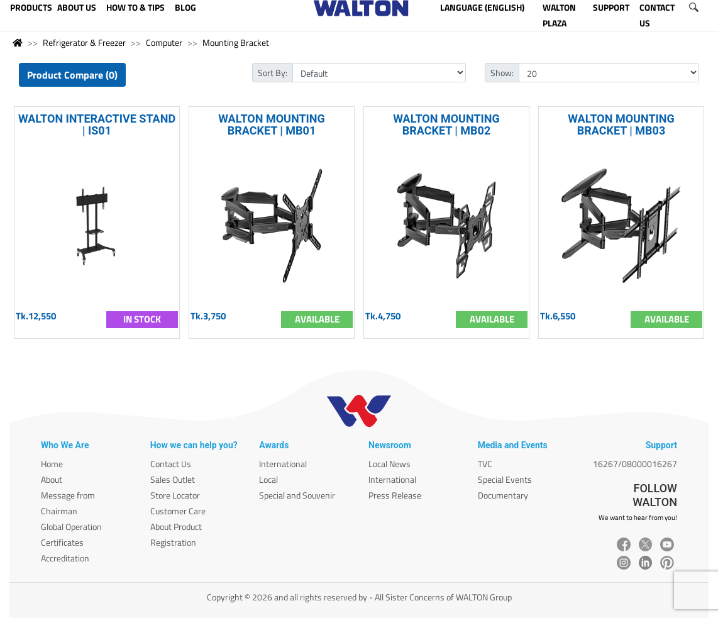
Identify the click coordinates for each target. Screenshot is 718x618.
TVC (485, 463)
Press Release (394, 495)
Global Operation (71, 526)
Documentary (503, 495)
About (51, 479)
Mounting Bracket (235, 42)
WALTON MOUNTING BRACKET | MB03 (621, 124)
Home (52, 463)
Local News (389, 463)
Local (268, 479)
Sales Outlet (172, 479)
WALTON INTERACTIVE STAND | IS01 (96, 124)
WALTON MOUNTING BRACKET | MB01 (271, 124)
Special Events (505, 479)
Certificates (62, 542)
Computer (164, 42)
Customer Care (178, 510)
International (283, 463)
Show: (502, 72)
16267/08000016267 (635, 463)
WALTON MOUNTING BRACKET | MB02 (446, 124)
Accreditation (65, 558)
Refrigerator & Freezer (84, 42)
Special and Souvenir (297, 495)
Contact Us (170, 463)
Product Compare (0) (72, 74)
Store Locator (175, 495)
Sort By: (272, 72)
